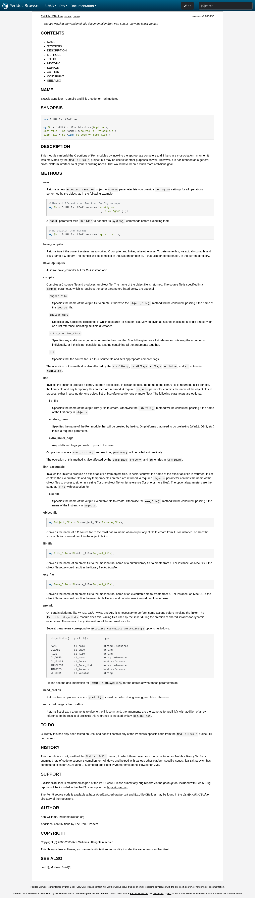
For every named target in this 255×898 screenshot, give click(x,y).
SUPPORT (54, 67)
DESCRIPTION (57, 50)
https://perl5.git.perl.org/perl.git (108, 794)
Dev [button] (62, 6)
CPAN (76, 16)
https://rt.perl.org (117, 787)
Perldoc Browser (21, 6)
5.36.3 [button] (49, 6)
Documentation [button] (82, 6)
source (68, 16)
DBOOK (81, 887)
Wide (187, 6)
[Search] (226, 6)
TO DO (51, 59)
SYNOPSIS (54, 46)
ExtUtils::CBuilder (52, 16)
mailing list (158, 893)
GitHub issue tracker (124, 887)
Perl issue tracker (139, 893)
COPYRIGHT (55, 76)
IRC (169, 893)
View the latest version (143, 23)
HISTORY (53, 63)
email (141, 887)
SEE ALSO (54, 80)
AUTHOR (53, 72)
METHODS (54, 54)
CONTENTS (52, 33)
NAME (51, 41)
